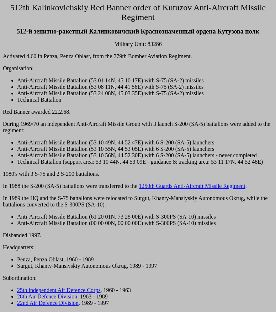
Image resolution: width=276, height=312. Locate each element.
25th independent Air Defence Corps (59, 290)
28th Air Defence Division (47, 296)
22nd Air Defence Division (48, 303)
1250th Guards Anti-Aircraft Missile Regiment (192, 186)
